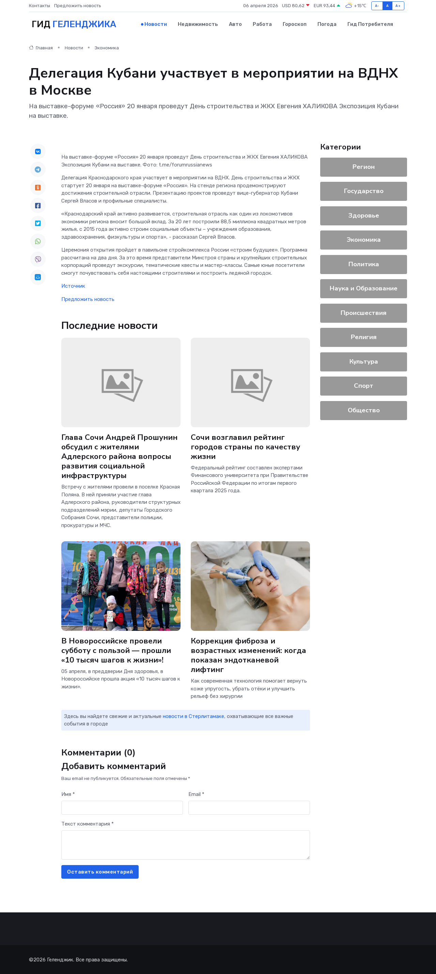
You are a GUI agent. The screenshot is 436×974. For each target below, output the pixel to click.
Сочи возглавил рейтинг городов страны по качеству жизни (245, 446)
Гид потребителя (370, 24)
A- (377, 5)
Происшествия (364, 312)
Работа (262, 24)
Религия (364, 336)
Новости (155, 24)
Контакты (39, 5)
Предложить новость (77, 5)
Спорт (363, 385)
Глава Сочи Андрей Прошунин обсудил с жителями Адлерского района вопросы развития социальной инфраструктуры (119, 455)
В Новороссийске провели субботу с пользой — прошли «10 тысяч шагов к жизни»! (116, 650)
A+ (398, 5)
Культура (363, 361)
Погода (327, 24)
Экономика (107, 47)
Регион (364, 166)
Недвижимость (198, 24)
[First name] (122, 807)
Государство (364, 190)
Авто (235, 24)
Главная (41, 47)
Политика (363, 263)
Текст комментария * (87, 823)
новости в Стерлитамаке (193, 716)
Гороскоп (295, 24)
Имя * (68, 794)
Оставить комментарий (100, 871)
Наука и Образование (364, 288)
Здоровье (363, 215)
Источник (73, 286)
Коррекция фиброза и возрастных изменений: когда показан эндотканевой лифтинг (248, 654)
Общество (364, 409)
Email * (196, 794)
